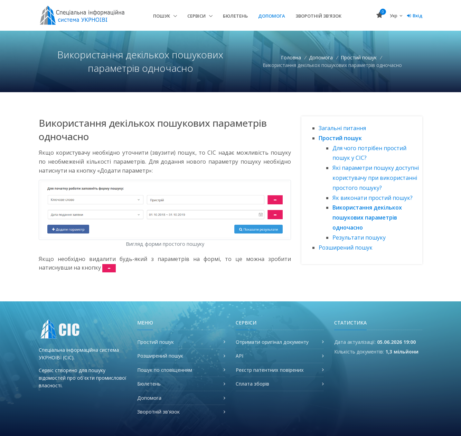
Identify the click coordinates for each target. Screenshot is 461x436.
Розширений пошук (346, 247)
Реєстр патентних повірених (270, 370)
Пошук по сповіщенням (164, 370)
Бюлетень (235, 16)
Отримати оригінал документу (272, 342)
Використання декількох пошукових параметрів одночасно (367, 217)
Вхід (414, 15)
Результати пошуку (359, 237)
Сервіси (197, 16)
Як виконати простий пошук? (372, 198)
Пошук (162, 16)
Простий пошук (359, 57)
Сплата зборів (252, 383)
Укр (396, 15)
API (239, 355)
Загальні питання (342, 128)
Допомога (271, 16)
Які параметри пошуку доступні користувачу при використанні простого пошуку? (375, 178)
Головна (291, 57)
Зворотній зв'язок (318, 16)
